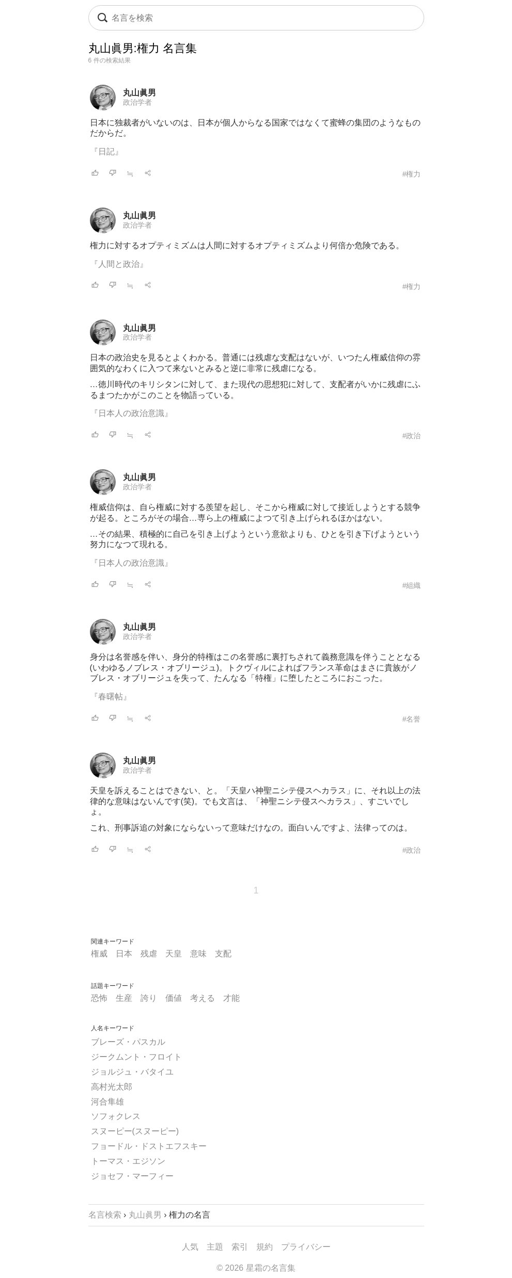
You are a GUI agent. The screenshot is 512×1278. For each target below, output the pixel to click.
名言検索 (104, 1214)
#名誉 (411, 719)
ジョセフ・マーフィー (132, 1176)
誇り (149, 998)
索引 (239, 1246)
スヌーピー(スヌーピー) (135, 1131)
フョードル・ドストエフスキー (149, 1146)
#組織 (411, 585)
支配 (223, 953)
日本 (124, 953)
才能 (231, 998)
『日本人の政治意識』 (131, 413)
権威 (99, 953)
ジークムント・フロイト (136, 1056)
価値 (173, 998)
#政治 (411, 436)
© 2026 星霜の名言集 (255, 1268)
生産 (124, 998)
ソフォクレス (116, 1116)
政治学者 (137, 102)
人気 (190, 1246)
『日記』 (106, 151)
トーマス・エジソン (128, 1161)
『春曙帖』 (110, 696)
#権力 (411, 174)
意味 (198, 953)
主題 (215, 1246)
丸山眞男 (139, 92)
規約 (264, 1246)
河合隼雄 (107, 1101)
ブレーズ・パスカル (128, 1041)
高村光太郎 (111, 1086)
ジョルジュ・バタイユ (132, 1071)
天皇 (173, 953)
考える (202, 998)
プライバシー (306, 1246)
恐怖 (99, 998)
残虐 (149, 953)
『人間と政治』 (119, 264)
